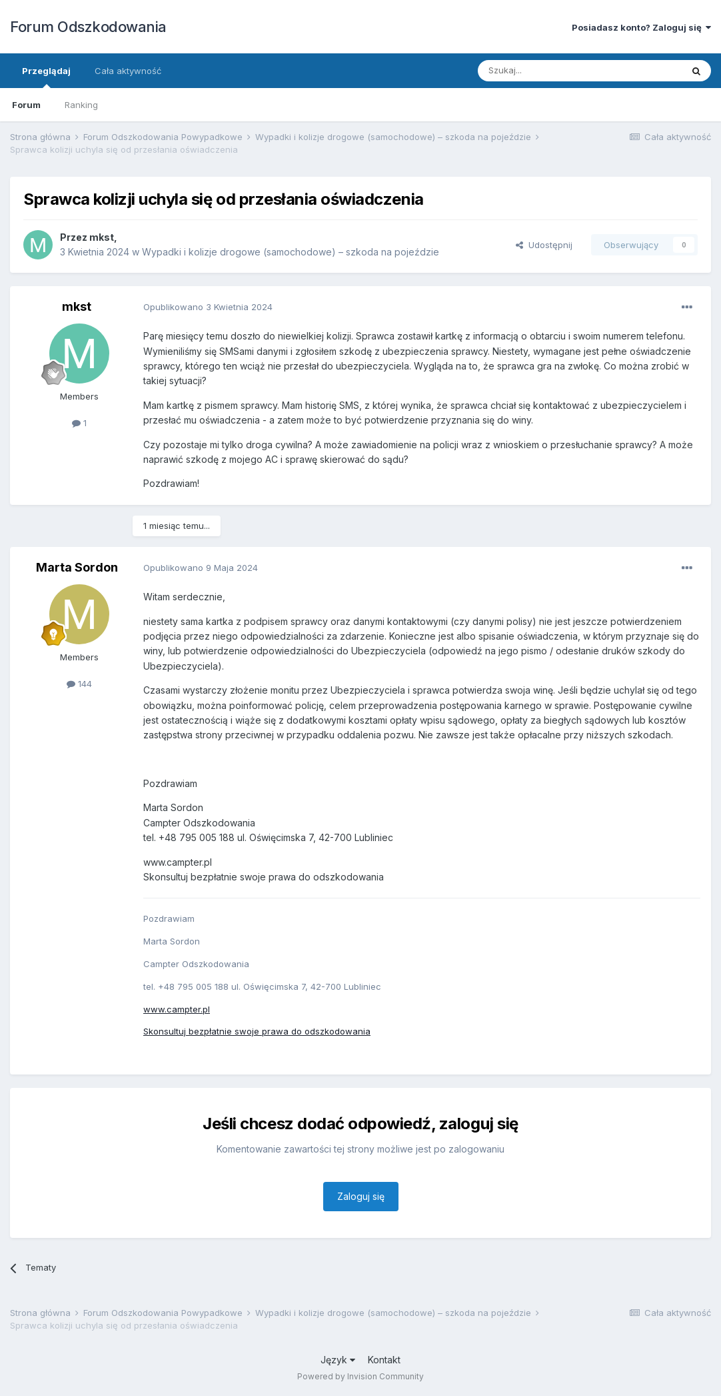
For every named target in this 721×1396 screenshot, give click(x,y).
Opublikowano (208, 306)
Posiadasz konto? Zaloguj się (641, 27)
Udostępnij (544, 244)
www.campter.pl (176, 1009)
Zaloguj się (360, 1196)
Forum (26, 104)
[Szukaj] (547, 70)
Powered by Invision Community (360, 1376)
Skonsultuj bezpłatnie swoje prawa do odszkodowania (256, 1031)
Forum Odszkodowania (88, 26)
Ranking (81, 104)
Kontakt (384, 1359)
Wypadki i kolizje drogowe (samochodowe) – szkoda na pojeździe (290, 251)
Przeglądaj (46, 76)
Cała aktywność (128, 70)
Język (338, 1359)
